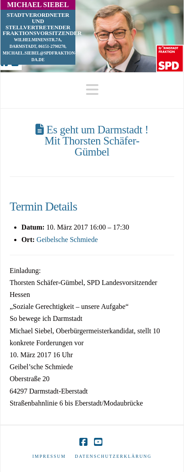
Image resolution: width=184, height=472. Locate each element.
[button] (92, 89)
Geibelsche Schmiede (67, 239)
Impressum (49, 456)
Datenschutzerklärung (113, 456)
